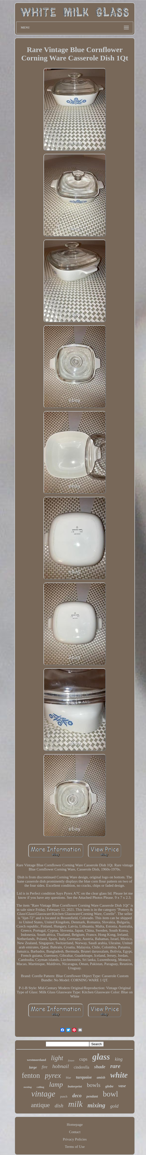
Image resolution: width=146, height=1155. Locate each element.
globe (109, 1086)
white (119, 1074)
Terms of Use (75, 1147)
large (33, 1067)
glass (101, 1057)
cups (83, 1059)
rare (115, 1066)
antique (40, 1105)
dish (59, 1106)
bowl (110, 1094)
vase (122, 1086)
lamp (56, 1084)
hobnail (60, 1066)
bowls (93, 1085)
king (118, 1059)
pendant (92, 1096)
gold (114, 1106)
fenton (31, 1075)
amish (101, 1077)
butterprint (75, 1086)
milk (75, 1104)
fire (44, 1067)
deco (77, 1095)
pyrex (53, 1075)
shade (99, 1066)
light (57, 1058)
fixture (71, 1060)
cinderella (81, 1067)
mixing (96, 1105)
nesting (28, 1086)
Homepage (75, 1124)
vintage (43, 1093)
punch (63, 1096)
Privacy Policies (75, 1139)
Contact (75, 1132)
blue (68, 1077)
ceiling (40, 1086)
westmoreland (36, 1060)
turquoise (84, 1077)
